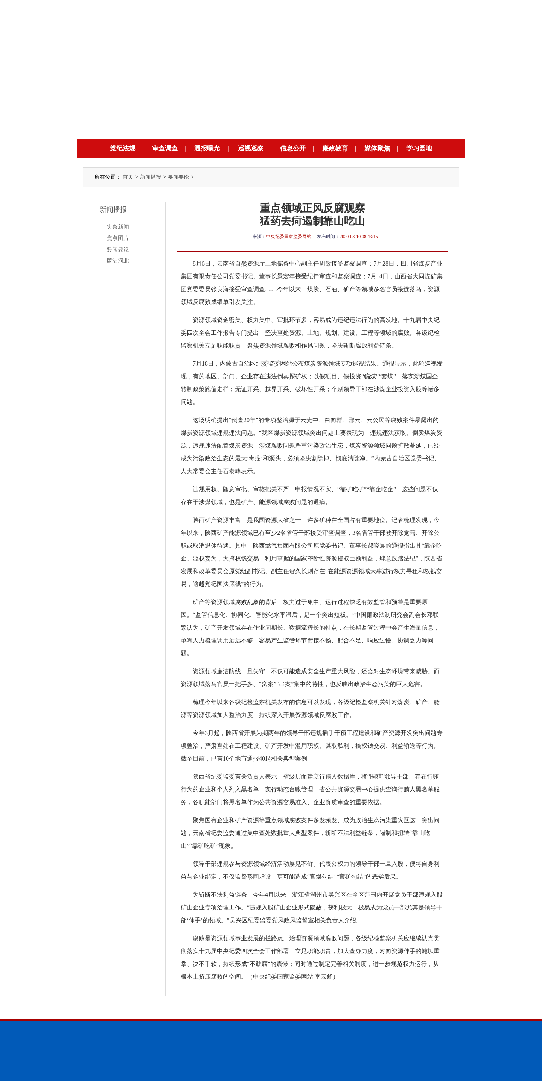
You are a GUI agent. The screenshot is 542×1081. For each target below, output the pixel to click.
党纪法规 (123, 148)
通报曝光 (207, 148)
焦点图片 (118, 238)
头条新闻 (118, 227)
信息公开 (293, 148)
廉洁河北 (118, 261)
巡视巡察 (250, 148)
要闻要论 (178, 177)
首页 (128, 177)
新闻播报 (150, 177)
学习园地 (419, 148)
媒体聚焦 (377, 148)
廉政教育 (335, 148)
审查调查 (165, 148)
